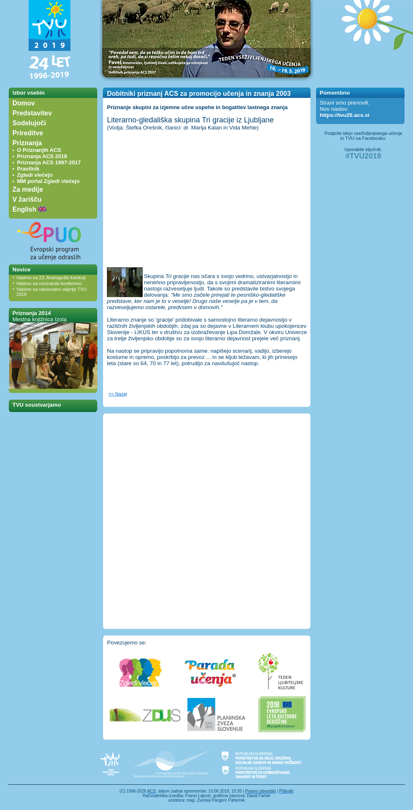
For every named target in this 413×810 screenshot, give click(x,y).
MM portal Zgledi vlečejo (48, 181)
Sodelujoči (29, 123)
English (29, 209)
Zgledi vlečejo (35, 175)
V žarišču (26, 199)
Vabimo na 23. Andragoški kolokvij (50, 277)
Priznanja (27, 142)
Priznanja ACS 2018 (42, 156)
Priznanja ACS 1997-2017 (49, 162)
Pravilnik (28, 169)
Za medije (27, 189)
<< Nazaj (118, 393)
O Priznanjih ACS (39, 150)
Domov (23, 103)
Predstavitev (32, 113)
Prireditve (27, 133)
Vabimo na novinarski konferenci (49, 283)
